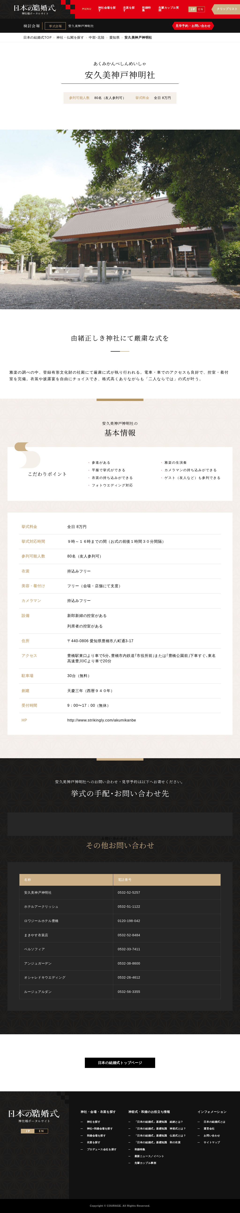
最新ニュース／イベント (149, 1156)
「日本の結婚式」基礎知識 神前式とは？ (160, 1128)
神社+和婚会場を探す (100, 1128)
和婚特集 (140, 1149)
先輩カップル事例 (145, 1163)
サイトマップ (212, 1142)
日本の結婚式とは (214, 1121)
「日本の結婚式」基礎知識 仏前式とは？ (160, 1135)
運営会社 (209, 1128)
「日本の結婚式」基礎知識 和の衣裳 (157, 1142)
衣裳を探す (94, 1142)
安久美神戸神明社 (81, 25)
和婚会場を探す (96, 1135)
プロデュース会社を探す (102, 1149)
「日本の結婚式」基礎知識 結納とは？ (159, 1121)
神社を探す (94, 1121)
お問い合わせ (212, 1135)
